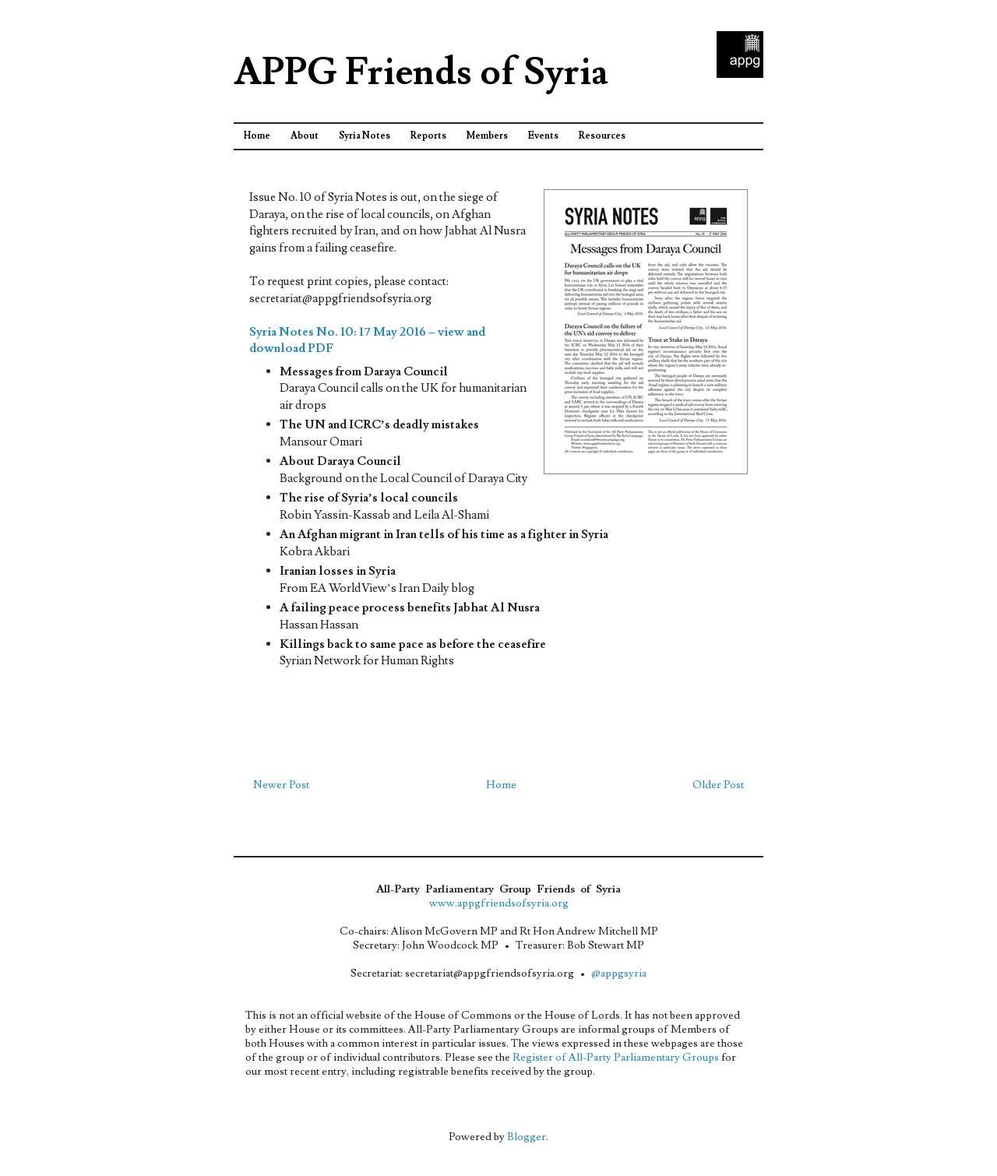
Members (487, 136)
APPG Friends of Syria (421, 72)
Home (257, 136)
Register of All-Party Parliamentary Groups (616, 1058)
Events (543, 136)
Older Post (718, 785)
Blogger (526, 1137)
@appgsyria (618, 974)
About (305, 136)
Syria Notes (364, 136)
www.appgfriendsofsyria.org (499, 903)
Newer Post (281, 785)
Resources (602, 136)
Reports (428, 136)
